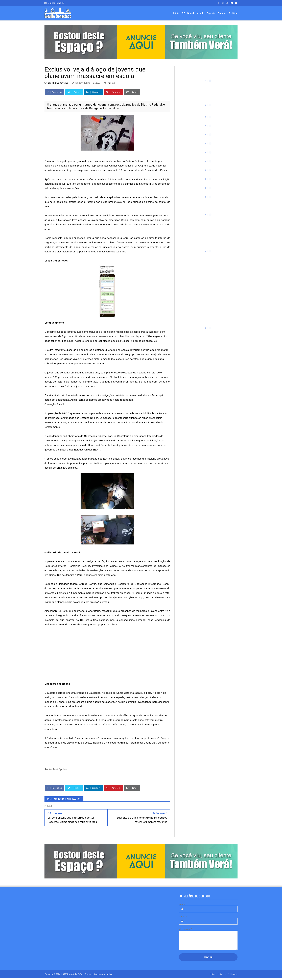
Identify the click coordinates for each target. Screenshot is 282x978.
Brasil (190, 13)
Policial (222, 13)
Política (233, 13)
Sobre (223, 974)
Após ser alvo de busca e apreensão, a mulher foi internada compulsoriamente (95, 179)
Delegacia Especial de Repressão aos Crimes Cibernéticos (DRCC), (104, 165)
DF (183, 13)
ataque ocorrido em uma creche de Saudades (73, 692)
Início (176, 13)
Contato (234, 974)
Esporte (211, 13)
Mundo (200, 13)
